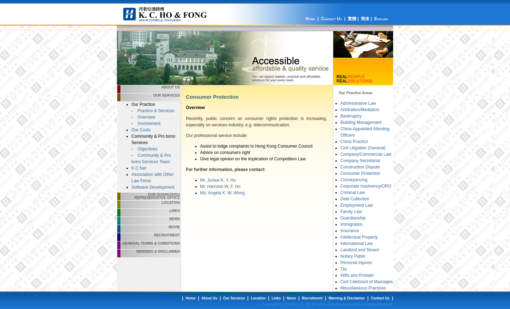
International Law (356, 243)
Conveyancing (353, 179)
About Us (171, 87)
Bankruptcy (351, 116)
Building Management (360, 122)
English (381, 18)
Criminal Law (352, 192)
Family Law (351, 211)
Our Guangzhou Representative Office (157, 196)
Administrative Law (358, 103)
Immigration (351, 224)
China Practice (354, 141)
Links (174, 211)
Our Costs (141, 129)
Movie (174, 227)
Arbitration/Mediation (359, 109)
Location (171, 203)
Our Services (166, 95)
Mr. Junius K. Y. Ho (218, 180)
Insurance (349, 230)
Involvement (148, 123)
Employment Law (356, 205)
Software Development (152, 187)
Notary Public (353, 256)
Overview (145, 117)
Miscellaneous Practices (363, 288)
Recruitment (167, 235)
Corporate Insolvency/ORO (365, 186)
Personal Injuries (356, 262)
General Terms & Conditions (151, 243)
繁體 (352, 18)
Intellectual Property (359, 237)
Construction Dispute (360, 167)
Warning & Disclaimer (158, 251)
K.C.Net (138, 168)
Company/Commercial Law (365, 154)
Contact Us (331, 18)
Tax (343, 269)
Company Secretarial (360, 160)
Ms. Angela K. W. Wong (222, 192)
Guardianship (353, 218)
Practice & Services (155, 110)
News (174, 219)
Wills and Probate (357, 275)
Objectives (146, 149)
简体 (365, 18)
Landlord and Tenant (359, 249)
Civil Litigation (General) (363, 147)
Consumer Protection (360, 173)
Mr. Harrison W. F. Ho (220, 186)
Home (310, 18)
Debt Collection (354, 198)
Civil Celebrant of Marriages (366, 281)
